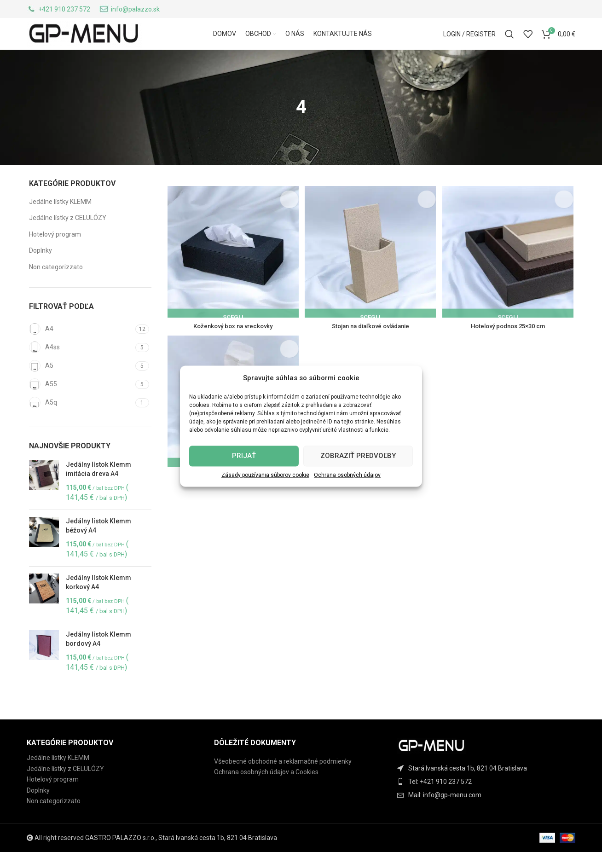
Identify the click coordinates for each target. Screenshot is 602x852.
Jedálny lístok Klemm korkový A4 (98, 601)
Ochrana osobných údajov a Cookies (266, 772)
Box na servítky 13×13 (232, 493)
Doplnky (40, 269)
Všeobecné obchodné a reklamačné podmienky (283, 761)
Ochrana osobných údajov (347, 475)
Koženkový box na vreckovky (232, 343)
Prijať (244, 456)
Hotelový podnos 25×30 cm (509, 343)
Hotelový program (55, 253)
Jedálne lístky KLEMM (60, 220)
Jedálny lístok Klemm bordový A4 (98, 658)
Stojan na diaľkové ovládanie (370, 343)
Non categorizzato (56, 286)
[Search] (509, 45)
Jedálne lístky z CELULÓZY (67, 237)
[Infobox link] (58, 11)
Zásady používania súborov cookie (265, 475)
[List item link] (488, 782)
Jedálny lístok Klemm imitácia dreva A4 (98, 488)
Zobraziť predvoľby (358, 456)
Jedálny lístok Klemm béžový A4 (98, 545)
